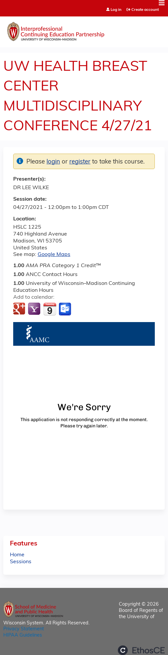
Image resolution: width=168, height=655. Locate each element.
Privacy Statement (23, 629)
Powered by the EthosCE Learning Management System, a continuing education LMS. (141, 650)
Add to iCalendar (49, 308)
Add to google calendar (20, 309)
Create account (145, 10)
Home (17, 555)
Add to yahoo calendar (35, 309)
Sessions (20, 562)
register (79, 162)
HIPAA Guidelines (22, 635)
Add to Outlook (65, 309)
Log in (116, 10)
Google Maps (54, 254)
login (53, 162)
